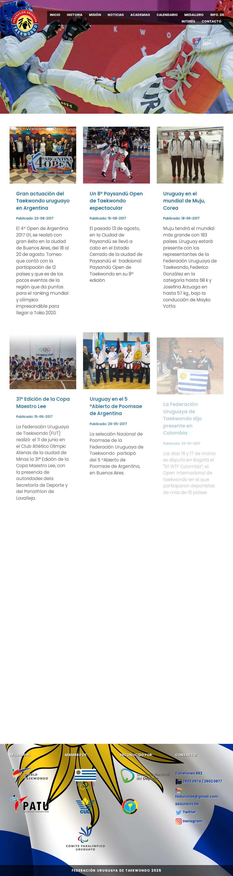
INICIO (55, 15)
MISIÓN (95, 15)
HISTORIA (74, 15)
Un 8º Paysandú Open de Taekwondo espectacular (116, 200)
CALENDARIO (167, 15)
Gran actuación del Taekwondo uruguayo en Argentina (43, 200)
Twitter (189, 812)
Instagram (193, 821)
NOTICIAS (116, 15)
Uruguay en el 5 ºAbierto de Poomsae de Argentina (116, 409)
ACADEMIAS (140, 15)
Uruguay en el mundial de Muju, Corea (184, 200)
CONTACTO (211, 21)
